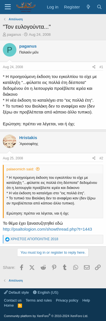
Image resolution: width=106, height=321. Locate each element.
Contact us (12, 300)
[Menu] (7, 7)
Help (86, 300)
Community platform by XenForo (46, 316)
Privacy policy (67, 300)
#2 (101, 158)
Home (9, 305)
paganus (14, 34)
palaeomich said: (20, 169)
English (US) (46, 292)
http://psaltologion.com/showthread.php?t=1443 (47, 229)
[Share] (94, 67)
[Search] (99, 7)
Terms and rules (39, 300)
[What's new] (88, 7)
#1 (101, 67)
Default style (16, 292)
